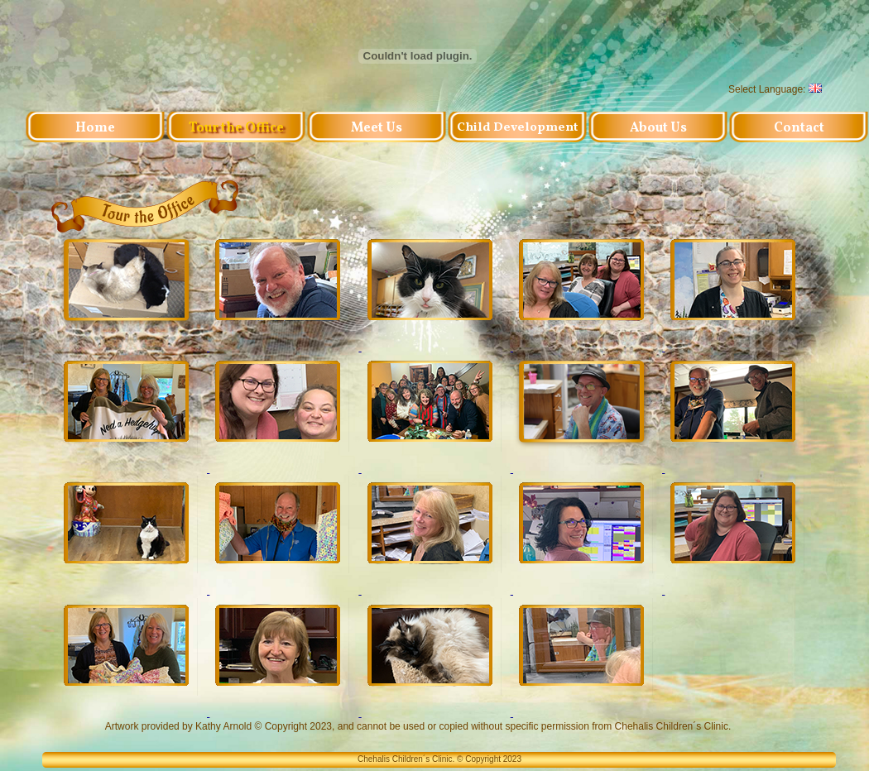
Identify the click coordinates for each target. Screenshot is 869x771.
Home (95, 128)
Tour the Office (236, 128)
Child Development (517, 128)
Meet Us (376, 128)
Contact (799, 128)
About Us (658, 128)
